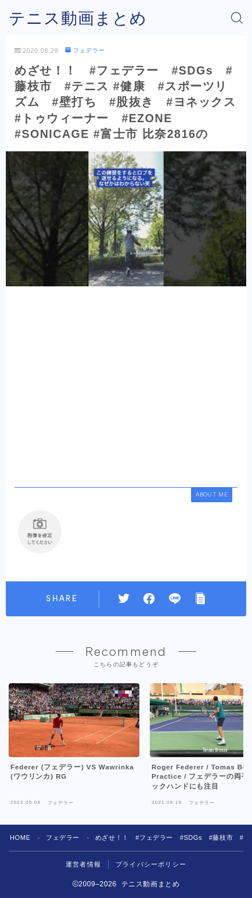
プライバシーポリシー (151, 864)
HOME (20, 837)
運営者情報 (83, 864)
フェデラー (85, 50)
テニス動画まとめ (78, 18)
